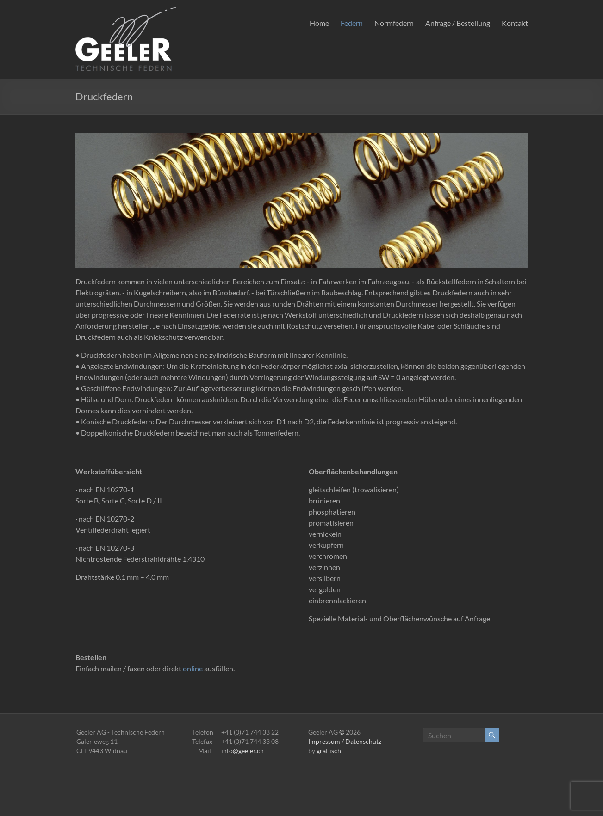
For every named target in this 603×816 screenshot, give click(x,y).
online (193, 668)
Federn (352, 22)
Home (319, 22)
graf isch (329, 751)
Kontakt (515, 22)
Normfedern (394, 22)
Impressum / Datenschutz (344, 741)
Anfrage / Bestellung (457, 22)
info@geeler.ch (242, 751)
